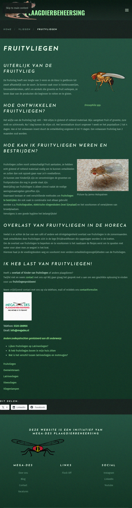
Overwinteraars (11, 370)
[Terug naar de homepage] (44, 10)
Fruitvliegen (9, 363)
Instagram (109, 472)
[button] (127, 10)
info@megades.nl (19, 330)
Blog (23, 479)
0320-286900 (20, 326)
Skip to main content (17, 7)
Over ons (23, 472)
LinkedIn (108, 479)
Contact (23, 485)
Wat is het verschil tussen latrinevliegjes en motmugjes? (38, 355)
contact (30, 277)
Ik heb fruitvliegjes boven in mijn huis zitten (32, 350)
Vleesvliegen (9, 382)
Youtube (108, 485)
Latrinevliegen (10, 376)
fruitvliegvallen (24, 204)
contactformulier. (89, 289)
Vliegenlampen (11, 388)
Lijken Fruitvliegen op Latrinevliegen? (28, 346)
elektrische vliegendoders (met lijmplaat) (55, 204)
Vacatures (23, 491)
